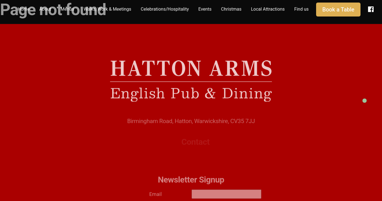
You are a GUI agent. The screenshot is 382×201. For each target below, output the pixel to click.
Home (24, 8)
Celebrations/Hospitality (165, 8)
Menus (67, 8)
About (45, 8)
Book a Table (338, 8)
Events (204, 8)
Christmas (231, 8)
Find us (301, 8)
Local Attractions (268, 8)
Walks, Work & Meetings (107, 8)
